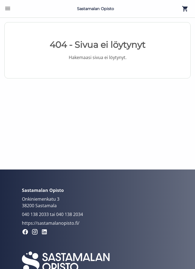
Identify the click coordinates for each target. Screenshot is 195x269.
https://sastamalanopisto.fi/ (50, 223)
